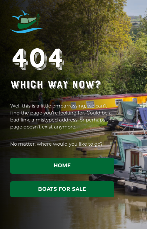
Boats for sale (62, 189)
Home (62, 166)
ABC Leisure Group (27, 21)
